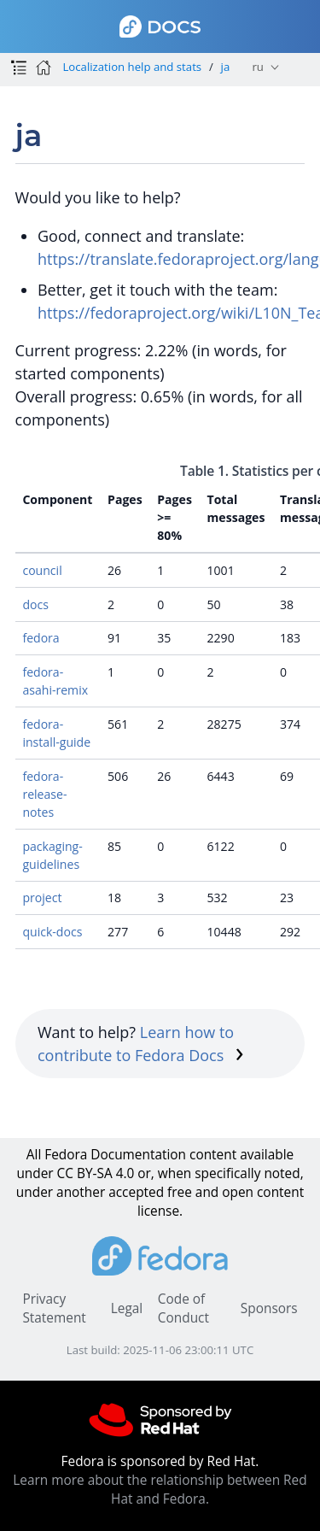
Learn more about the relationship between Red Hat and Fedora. (159, 1489)
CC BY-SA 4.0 (96, 1173)
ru (257, 66)
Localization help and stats (131, 66)
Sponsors (269, 1308)
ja (225, 66)
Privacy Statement (53, 1308)
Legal (127, 1308)
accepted (136, 1192)
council (41, 570)
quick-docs (52, 932)
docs (35, 604)
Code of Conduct (183, 1308)
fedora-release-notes (44, 794)
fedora (40, 638)
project (41, 897)
